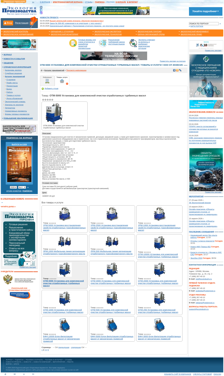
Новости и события (14, 59)
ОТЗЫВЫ (89, 2)
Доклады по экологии (14, 105)
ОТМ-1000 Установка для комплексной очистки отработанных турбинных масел (63, 311)
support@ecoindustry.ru (199, 309)
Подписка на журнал (19, 138)
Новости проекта (49, 17)
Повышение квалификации (18, 118)
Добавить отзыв (50, 88)
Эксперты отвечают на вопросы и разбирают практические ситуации (146, 44)
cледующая (76, 347)
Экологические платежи (149, 32)
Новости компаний (42, 362)
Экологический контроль (15, 32)
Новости (27, 362)
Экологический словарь (15, 102)
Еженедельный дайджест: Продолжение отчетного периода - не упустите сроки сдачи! (87, 26)
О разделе (10, 80)
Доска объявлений (14, 98)
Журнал (8, 55)
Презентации (12, 86)
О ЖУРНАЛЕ (45, 2)
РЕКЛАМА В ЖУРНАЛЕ (34, 360)
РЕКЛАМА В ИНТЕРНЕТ (54, 360)
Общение (8, 63)
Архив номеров (13, 191)
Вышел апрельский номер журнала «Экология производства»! (77, 21)
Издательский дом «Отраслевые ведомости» (31, 368)
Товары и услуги (13, 95)
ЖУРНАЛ (9, 360)
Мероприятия (196, 196)
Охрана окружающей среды (151, 34)
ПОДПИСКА (19, 360)
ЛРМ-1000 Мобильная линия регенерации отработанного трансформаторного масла (64, 252)
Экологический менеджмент (195, 32)
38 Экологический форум (200, 203)
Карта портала (196, 26)
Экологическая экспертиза (107, 32)
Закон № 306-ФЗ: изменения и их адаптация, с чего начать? (76, 23)
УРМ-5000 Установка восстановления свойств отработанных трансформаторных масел (64, 227)
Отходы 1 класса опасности (202, 241)
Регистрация (21, 23)
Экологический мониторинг (64, 34)
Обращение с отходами (62, 32)
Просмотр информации (76, 70)
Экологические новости (202, 112)
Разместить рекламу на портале (173, 61)
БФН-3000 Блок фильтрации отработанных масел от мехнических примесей (159, 337)
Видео (9, 89)
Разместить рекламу (28, 49)
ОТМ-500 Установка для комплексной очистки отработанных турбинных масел (111, 311)
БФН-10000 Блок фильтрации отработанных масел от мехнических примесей (61, 338)
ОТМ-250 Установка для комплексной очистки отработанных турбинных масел (158, 311)
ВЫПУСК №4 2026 (19, 145)
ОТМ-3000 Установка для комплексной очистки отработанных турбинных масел (111, 282)
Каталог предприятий (15, 76)
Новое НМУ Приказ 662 (200, 247)
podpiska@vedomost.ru (205, 291)
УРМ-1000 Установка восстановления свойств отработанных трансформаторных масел (159, 227)
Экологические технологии (108, 34)
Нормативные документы (16, 111)
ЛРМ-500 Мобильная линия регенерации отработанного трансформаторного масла (111, 252)
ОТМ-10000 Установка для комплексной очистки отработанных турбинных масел (158, 255)
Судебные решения (13, 73)
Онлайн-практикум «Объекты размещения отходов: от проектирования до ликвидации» (203, 211)
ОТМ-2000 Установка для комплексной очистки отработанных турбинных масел (158, 282)
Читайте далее (7, 206)
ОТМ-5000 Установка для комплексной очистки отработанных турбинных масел (63, 283)
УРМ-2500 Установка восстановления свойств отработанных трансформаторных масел (112, 227)
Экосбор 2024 (196, 258)
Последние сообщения (201, 232)
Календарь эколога (13, 70)
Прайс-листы (12, 83)
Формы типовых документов (17, 114)
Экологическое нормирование (18, 34)
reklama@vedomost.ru (205, 303)
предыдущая (63, 347)
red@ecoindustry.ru (204, 279)
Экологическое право (191, 34)
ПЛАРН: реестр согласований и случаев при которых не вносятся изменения (203, 129)
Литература (10, 108)
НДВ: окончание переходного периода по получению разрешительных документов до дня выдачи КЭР (205, 140)
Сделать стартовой (202, 374)
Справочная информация (17, 67)
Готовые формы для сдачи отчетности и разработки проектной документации (87, 44)
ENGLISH (217, 374)
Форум (9, 364)
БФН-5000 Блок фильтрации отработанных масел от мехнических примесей (112, 337)
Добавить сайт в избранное (177, 374)
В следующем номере (12, 199)
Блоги (16, 364)
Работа (9, 92)
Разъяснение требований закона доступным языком (116, 42)
